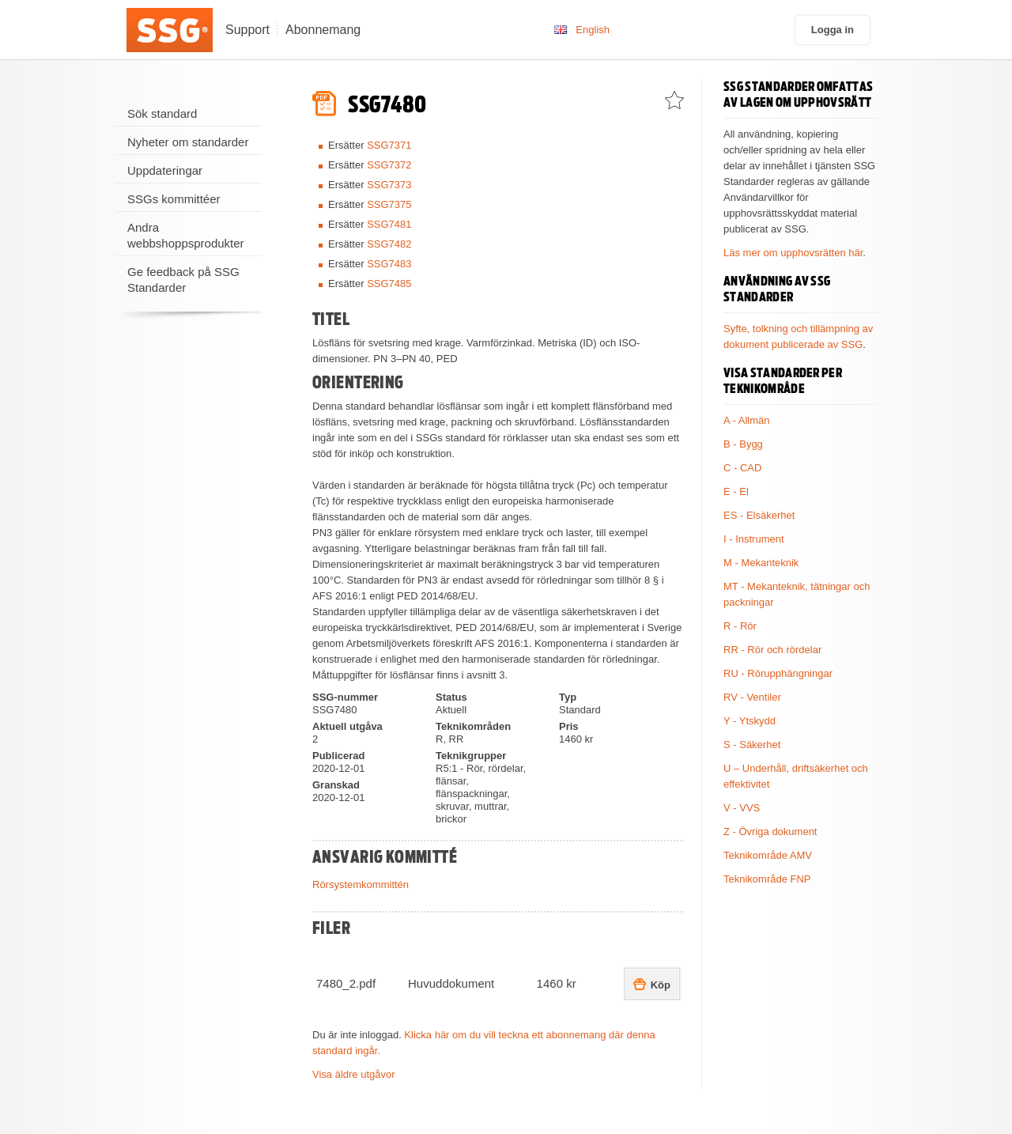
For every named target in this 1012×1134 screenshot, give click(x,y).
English (593, 30)
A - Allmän (746, 420)
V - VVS (741, 808)
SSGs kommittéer (174, 199)
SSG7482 (389, 244)
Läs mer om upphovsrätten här (793, 253)
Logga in (832, 30)
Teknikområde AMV (767, 855)
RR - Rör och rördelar (772, 650)
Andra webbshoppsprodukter (185, 235)
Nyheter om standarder (187, 142)
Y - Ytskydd (749, 721)
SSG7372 (389, 165)
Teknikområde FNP (767, 879)
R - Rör (740, 626)
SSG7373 (389, 185)
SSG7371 (389, 145)
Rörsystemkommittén (360, 884)
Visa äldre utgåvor (353, 1074)
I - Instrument (753, 539)
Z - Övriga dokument (770, 831)
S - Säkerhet (751, 744)
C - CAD (742, 468)
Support (247, 29)
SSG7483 (389, 264)
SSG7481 (389, 224)
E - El (736, 491)
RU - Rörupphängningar (778, 673)
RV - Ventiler (752, 697)
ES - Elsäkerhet (759, 515)
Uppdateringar (164, 170)
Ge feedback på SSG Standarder (183, 279)
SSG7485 (389, 283)
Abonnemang (323, 29)
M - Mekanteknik (761, 563)
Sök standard (162, 113)
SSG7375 (389, 204)
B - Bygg (743, 444)
